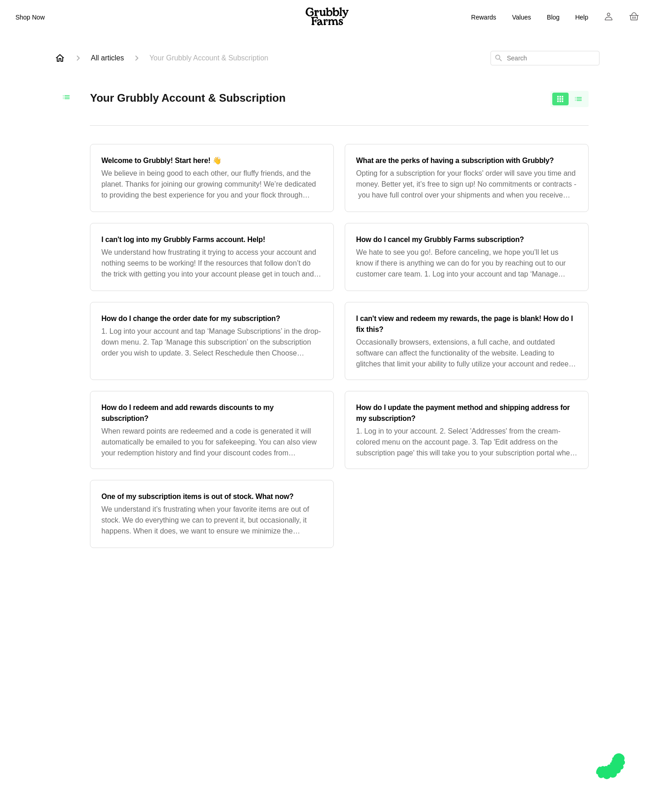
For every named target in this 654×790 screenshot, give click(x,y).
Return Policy (485, 686)
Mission (406, 664)
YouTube (564, 686)
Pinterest (564, 675)
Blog (553, 17)
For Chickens (327, 653)
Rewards (483, 17)
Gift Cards (327, 664)
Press (406, 697)
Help (581, 17)
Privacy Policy (485, 707)
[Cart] (634, 16)
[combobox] (545, 58)
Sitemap (485, 718)
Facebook (564, 664)
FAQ (485, 664)
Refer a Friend (406, 686)
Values (521, 17)
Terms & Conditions (485, 697)
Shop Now (30, 17)
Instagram (564, 653)
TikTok (564, 697)
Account (485, 675)
